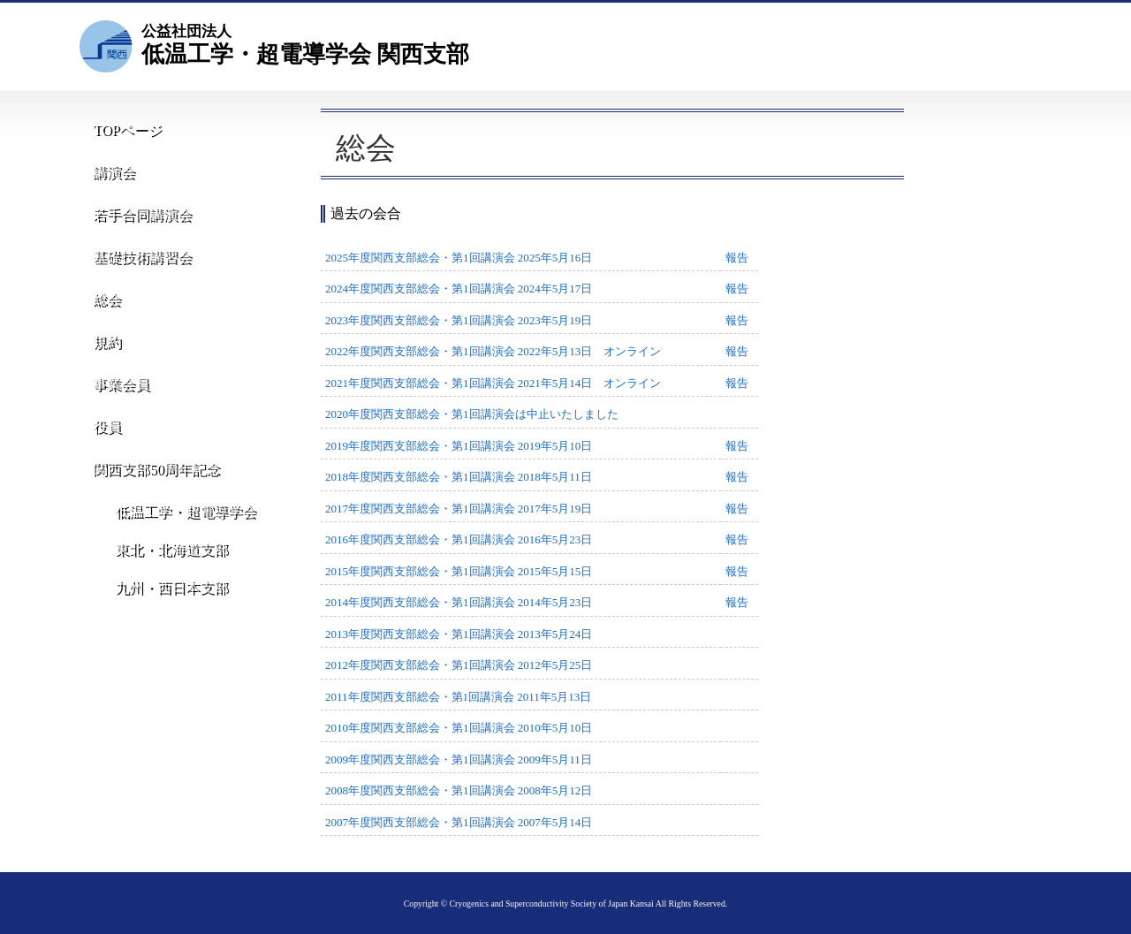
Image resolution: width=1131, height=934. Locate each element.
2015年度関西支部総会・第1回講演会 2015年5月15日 (458, 571)
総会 (102, 310)
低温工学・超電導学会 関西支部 (305, 43)
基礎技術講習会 (136, 265)
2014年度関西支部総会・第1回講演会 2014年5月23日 (458, 602)
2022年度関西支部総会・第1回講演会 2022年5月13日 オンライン (493, 351)
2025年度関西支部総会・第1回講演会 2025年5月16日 (458, 257)
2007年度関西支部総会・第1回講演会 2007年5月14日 (458, 822)
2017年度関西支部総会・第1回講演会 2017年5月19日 (458, 508)
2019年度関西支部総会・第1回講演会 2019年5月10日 (458, 445)
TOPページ (123, 130)
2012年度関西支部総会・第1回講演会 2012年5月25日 (458, 665)
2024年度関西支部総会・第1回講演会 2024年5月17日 (458, 288)
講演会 (108, 175)
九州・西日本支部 (160, 637)
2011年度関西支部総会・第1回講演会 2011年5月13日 (458, 696)
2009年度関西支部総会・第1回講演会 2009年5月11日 (458, 759)
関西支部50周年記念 (150, 490)
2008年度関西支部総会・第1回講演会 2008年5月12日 (458, 790)
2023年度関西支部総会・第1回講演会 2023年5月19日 (458, 320)
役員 (102, 445)
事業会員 (115, 400)
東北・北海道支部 (160, 589)
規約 (102, 355)
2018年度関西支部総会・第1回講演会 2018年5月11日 (458, 476)
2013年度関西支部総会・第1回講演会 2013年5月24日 (458, 634)
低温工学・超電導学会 (174, 540)
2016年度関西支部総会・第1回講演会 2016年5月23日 (458, 539)
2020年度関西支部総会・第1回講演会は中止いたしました (472, 414)
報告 (736, 257)
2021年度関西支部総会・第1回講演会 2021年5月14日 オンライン (493, 383)
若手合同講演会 (136, 220)
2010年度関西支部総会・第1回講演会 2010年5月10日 (458, 727)
